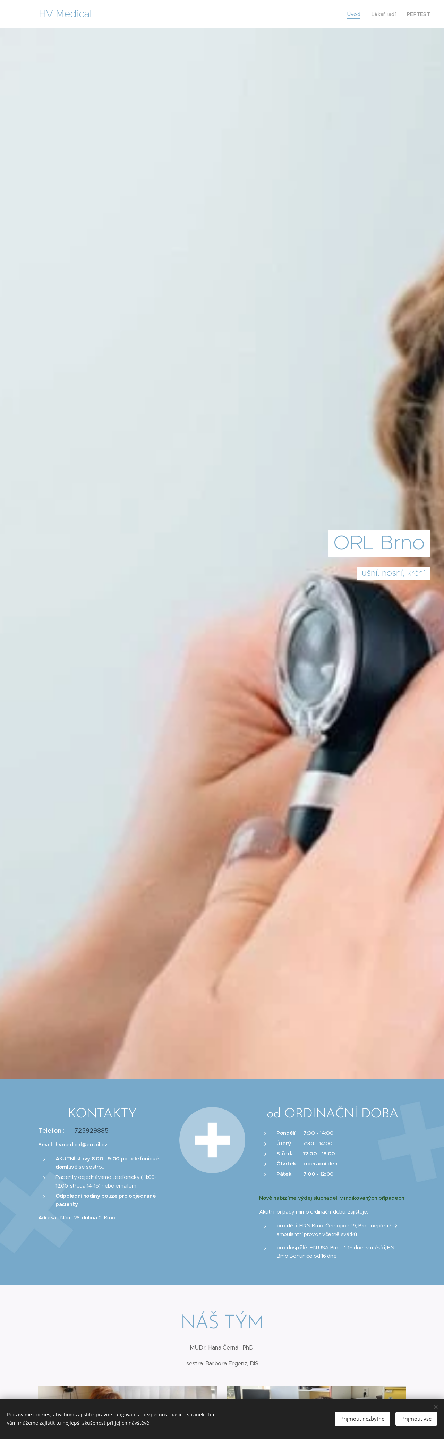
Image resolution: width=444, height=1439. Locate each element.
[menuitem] (358, 14)
